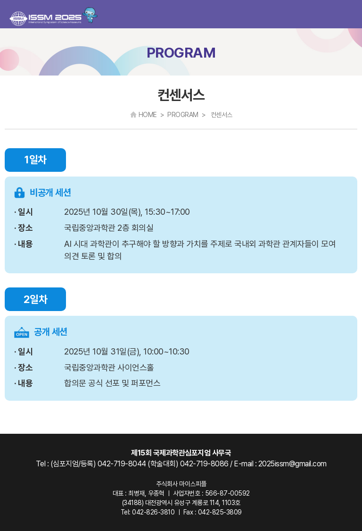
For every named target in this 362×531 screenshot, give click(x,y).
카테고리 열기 (347, 14)
